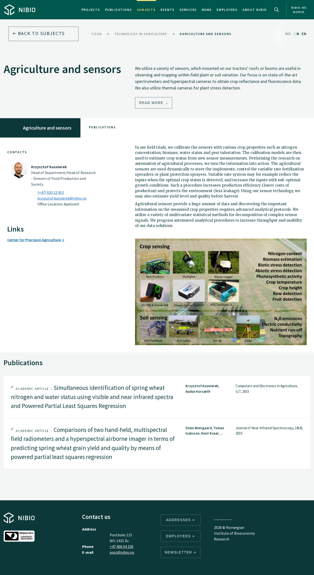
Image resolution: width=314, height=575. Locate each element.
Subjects (146, 9)
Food (97, 34)
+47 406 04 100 (121, 546)
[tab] (157, 397)
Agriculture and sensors (205, 34)
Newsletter (180, 552)
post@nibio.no (122, 552)
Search (276, 10)
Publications (118, 9)
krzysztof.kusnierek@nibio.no (62, 198)
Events (168, 9)
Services (188, 9)
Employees (227, 9)
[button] (157, 397)
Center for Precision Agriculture (35, 239)
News (207, 9)
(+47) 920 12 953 (50, 192)
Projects (90, 9)
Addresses (180, 520)
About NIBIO (255, 9)
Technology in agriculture (140, 34)
